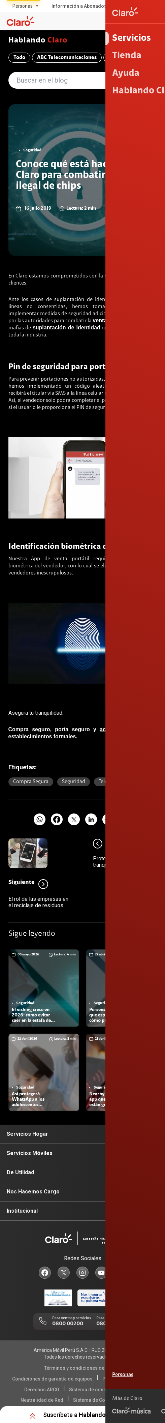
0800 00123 (111, 1324)
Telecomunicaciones (122, 781)
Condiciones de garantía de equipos (52, 1379)
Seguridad (73, 781)
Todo (19, 57)
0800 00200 (67, 1324)
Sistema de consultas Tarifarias (104, 1389)
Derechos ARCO (41, 1389)
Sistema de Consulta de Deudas (108, 1400)
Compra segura (30, 781)
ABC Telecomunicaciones (67, 57)
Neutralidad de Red (42, 1400)
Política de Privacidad (126, 1379)
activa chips (116, 729)
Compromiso (123, 57)
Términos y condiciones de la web (81, 1368)
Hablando (38, 41)
